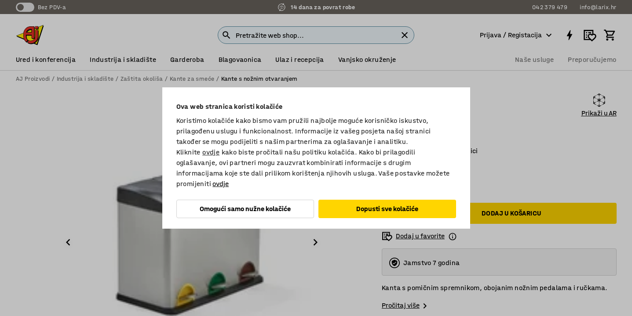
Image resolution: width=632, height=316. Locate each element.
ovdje (210, 152)
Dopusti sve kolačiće (387, 209)
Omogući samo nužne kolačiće (245, 209)
